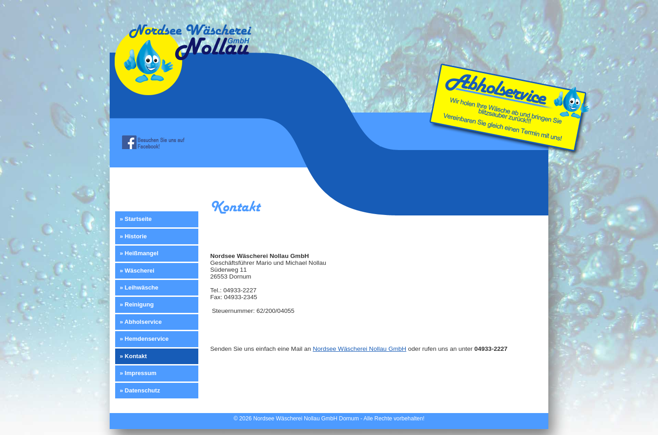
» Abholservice (141, 321)
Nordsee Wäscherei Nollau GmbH (359, 348)
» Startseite (136, 218)
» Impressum (138, 373)
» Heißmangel (139, 253)
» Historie (133, 236)
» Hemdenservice (144, 338)
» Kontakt (133, 356)
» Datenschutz (140, 390)
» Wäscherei (137, 270)
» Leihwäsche (139, 287)
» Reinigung (137, 304)
